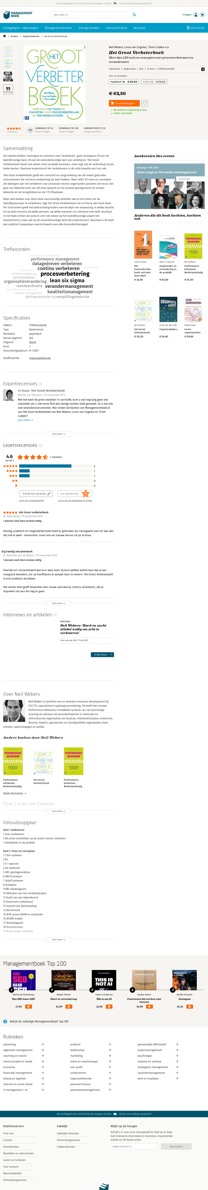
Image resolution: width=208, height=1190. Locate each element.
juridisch (90, 1044)
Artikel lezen (100, 654)
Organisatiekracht (169, 329)
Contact (7, 1140)
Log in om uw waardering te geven (75, 500)
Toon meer (57, 434)
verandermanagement (158, 1072)
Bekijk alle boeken (13, 793)
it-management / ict (23, 1089)
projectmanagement (158, 1050)
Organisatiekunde (31, 36)
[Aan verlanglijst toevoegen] (144, 103)
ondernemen (90, 1072)
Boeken (14, 36)
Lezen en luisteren (14, 1160)
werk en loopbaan (158, 1078)
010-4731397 (198, 27)
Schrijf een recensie (34, 493)
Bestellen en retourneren (18, 1153)
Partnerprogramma (14, 1180)
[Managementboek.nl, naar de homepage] (17, 18)
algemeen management (23, 1050)
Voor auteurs (11, 1166)
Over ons (8, 1133)
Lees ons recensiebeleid (31, 500)
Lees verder (24, 420)
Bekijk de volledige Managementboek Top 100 (39, 1021)
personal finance (90, 1084)
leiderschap (90, 1050)
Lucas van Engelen (135, 47)
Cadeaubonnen (66, 1146)
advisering (23, 1044)
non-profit (90, 1067)
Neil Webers (116, 47)
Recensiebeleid (12, 1173)
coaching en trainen (23, 1055)
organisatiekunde (90, 1078)
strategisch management (158, 1067)
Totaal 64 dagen (66, 131)
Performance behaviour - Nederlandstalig (12, 783)
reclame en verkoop (158, 1061)
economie (23, 1067)
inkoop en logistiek (23, 1078)
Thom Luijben (156, 47)
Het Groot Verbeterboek (55, 36)
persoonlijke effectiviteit (158, 1044)
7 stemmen (12, 132)
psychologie (158, 1055)
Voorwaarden (11, 1146)
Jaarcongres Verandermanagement (167, 172)
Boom (32, 342)
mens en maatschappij (90, 1061)
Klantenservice (13, 1126)
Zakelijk (62, 1126)
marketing (90, 1055)
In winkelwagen (125, 103)
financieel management (23, 1072)
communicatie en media (23, 1061)
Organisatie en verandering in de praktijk (167, 269)
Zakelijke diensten (68, 1133)
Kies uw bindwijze (118, 76)
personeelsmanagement (90, 1089)
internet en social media (23, 1084)
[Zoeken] (91, 15)
